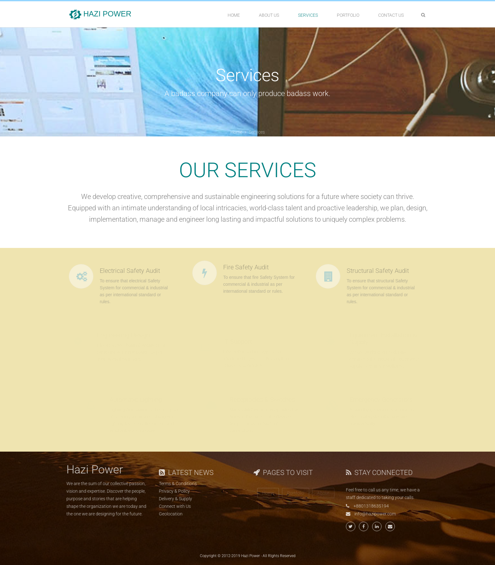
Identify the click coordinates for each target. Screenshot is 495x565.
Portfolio (348, 15)
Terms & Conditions (175, 483)
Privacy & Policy (171, 491)
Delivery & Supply (172, 498)
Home (234, 15)
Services (308, 15)
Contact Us (391, 15)
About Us (269, 15)
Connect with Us (172, 506)
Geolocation (168, 513)
